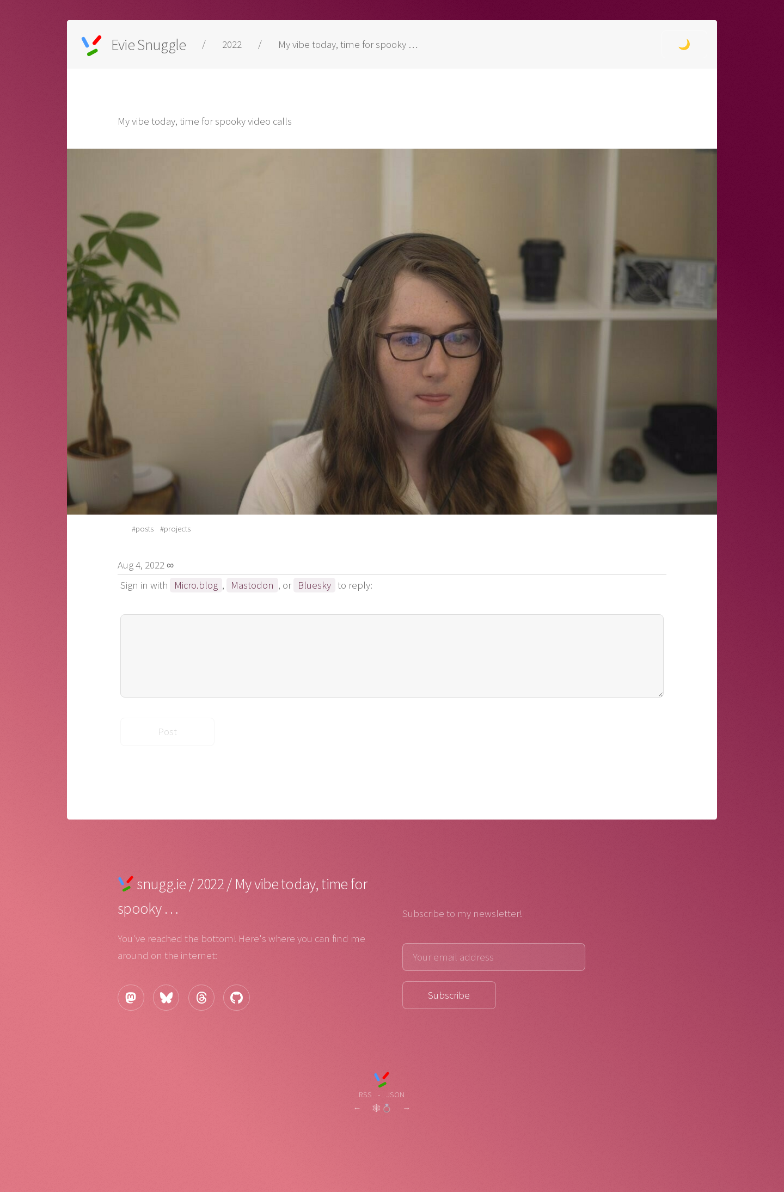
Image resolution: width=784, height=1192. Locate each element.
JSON (395, 1094)
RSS (365, 1094)
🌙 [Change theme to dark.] (684, 44)
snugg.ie (161, 884)
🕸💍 (381, 1108)
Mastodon (252, 585)
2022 (232, 44)
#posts (143, 528)
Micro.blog (196, 585)
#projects (175, 528)
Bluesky (314, 585)
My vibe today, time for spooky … (348, 44)
